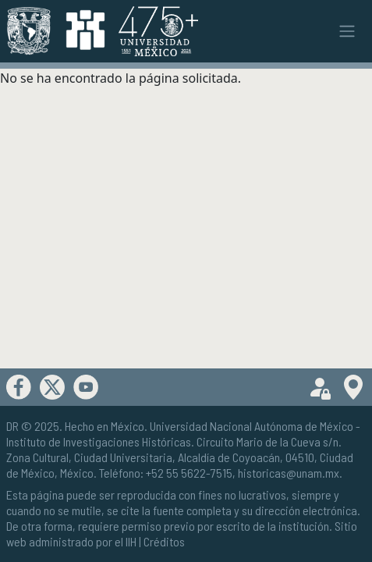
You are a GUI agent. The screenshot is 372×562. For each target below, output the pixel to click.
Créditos (164, 541)
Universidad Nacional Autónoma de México (251, 425)
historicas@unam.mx (288, 472)
